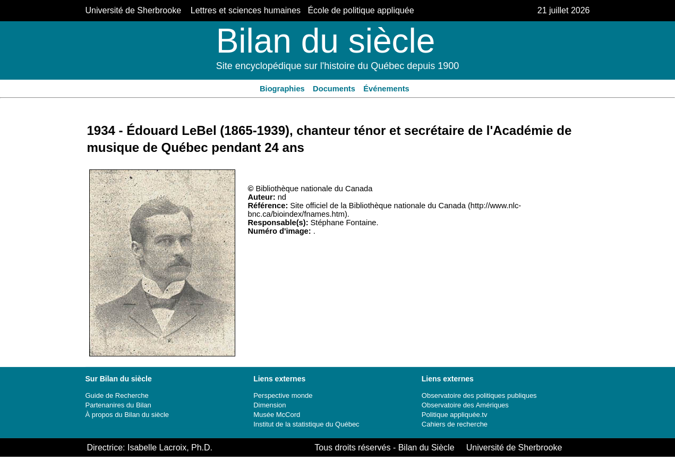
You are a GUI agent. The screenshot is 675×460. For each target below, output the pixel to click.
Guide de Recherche (117, 395)
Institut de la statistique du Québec (306, 424)
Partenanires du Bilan (118, 405)
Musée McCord (276, 415)
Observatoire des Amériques (465, 405)
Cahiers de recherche (455, 424)
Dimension (269, 405)
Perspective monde (282, 395)
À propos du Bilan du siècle (127, 415)
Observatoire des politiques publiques (479, 395)
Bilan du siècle (325, 41)
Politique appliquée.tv (455, 415)
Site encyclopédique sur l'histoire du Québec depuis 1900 (337, 66)
